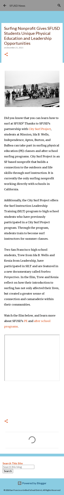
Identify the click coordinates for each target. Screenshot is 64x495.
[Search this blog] (18, 467)
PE (25, 321)
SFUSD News (17, 5)
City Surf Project (40, 129)
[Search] (59, 5)
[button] (6, 54)
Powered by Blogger (32, 483)
